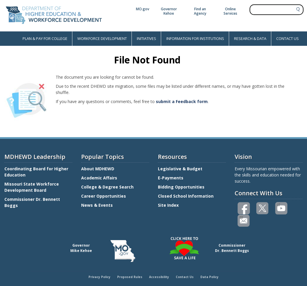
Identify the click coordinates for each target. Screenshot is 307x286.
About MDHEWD (97, 168)
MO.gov (142, 8)
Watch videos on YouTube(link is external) (278, 204)
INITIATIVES (146, 38)
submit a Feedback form (182, 101)
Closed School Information (186, 196)
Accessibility (159, 277)
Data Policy (209, 277)
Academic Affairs (99, 178)
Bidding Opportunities (182, 187)
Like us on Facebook (244, 208)
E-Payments (170, 178)
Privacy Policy (99, 277)
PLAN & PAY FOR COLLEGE (45, 38)
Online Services (230, 11)
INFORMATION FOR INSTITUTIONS (195, 38)
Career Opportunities (103, 196)
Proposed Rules (129, 277)
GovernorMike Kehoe (81, 248)
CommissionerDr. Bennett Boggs (232, 248)
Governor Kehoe (169, 11)
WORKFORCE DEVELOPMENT (102, 38)
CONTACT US (287, 38)
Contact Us (185, 277)
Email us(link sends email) (240, 217)
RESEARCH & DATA (250, 38)
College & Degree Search (108, 187)
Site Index (169, 205)
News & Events (97, 205)
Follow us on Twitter (262, 208)
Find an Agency (200, 11)
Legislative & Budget (181, 168)
